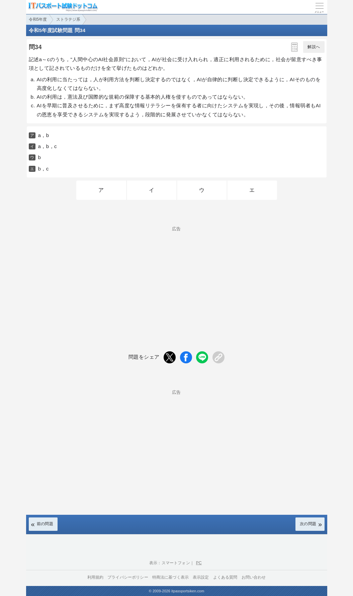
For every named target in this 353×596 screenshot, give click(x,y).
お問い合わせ (254, 577)
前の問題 (45, 523)
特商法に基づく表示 (170, 577)
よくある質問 (225, 577)
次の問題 (308, 523)
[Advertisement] (176, 278)
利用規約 (95, 577)
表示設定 (201, 577)
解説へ (313, 46)
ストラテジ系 (68, 19)
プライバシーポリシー (127, 577)
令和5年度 (38, 19)
